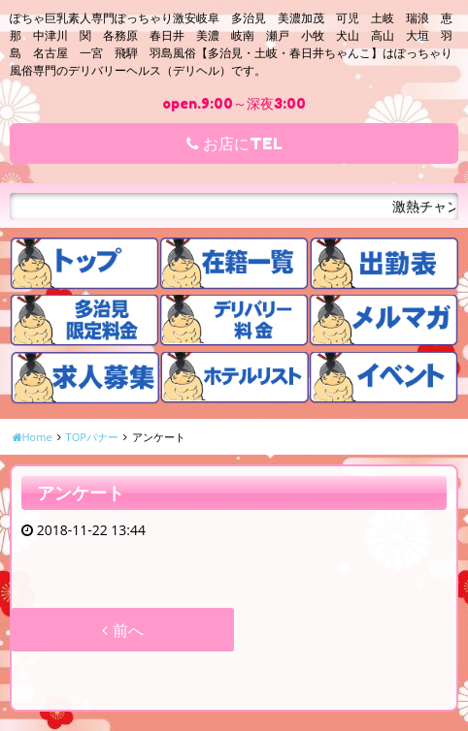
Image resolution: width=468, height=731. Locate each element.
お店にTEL (234, 143)
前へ (122, 630)
